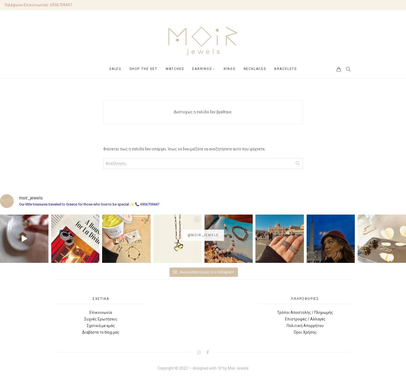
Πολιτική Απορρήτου (305, 325)
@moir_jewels (203, 235)
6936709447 (61, 5)
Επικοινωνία (101, 312)
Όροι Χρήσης (305, 332)
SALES (115, 69)
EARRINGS (202, 69)
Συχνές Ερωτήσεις (100, 319)
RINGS (229, 69)
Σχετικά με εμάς (101, 325)
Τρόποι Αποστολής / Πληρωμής (305, 312)
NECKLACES (255, 69)
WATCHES (175, 69)
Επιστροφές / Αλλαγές (305, 319)
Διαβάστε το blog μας (100, 332)
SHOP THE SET (143, 69)
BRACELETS (285, 69)
